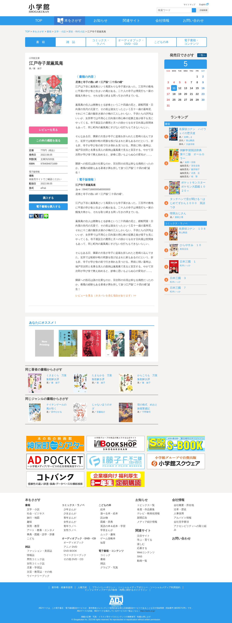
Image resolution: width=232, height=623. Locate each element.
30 (203, 99)
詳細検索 (203, 10)
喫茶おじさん (178, 213)
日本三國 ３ (178, 278)
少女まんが (70, 513)
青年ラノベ (70, 526)
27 (185, 99)
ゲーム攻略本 (107, 538)
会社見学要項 (181, 521)
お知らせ (141, 500)
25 (174, 99)
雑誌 (27, 546)
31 (168, 105)
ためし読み (48, 120)
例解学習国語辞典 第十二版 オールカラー (192, 154)
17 (168, 94)
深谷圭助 (195, 165)
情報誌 (30, 555)
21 (191, 94)
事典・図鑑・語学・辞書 (41, 534)
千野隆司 (146, 412)
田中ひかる (56, 412)
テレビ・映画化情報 (148, 513)
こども (30, 538)
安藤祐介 (101, 412)
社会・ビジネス (35, 513)
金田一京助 (190, 162)
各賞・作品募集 (146, 509)
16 (203, 88)
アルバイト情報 (182, 517)
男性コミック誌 (35, 559)
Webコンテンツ (146, 552)
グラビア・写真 (109, 567)
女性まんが (70, 521)
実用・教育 (33, 526)
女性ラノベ (70, 530)
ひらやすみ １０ (190, 245)
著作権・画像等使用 (62, 587)
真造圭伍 (184, 249)
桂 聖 (194, 176)
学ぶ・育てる (144, 539)
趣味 (29, 521)
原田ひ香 (179, 217)
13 (185, 88)
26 (179, 99)
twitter (36, 216)
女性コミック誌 (35, 563)
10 (168, 88)
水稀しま (188, 137)
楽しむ (141, 544)
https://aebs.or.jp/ (147, 611)
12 (179, 88)
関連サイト (143, 530)
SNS (139, 556)
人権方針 (82, 587)
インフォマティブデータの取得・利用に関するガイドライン (116, 590)
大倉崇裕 (190, 144)
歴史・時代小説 (76, 31)
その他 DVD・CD (73, 559)
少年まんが (70, 509)
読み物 (104, 517)
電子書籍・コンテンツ (111, 550)
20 (185, 94)
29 (197, 99)
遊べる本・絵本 (109, 513)
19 (179, 94)
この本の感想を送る (48, 140)
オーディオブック (74, 542)
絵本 (102, 509)
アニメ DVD (70, 546)
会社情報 (178, 500)
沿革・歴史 (180, 509)
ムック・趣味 (107, 534)
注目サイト (143, 535)
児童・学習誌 (34, 567)
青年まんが (70, 517)
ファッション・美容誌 (39, 550)
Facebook (41, 216)
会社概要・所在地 (184, 505)
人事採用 (179, 513)
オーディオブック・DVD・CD (79, 538)
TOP (27, 31)
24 (168, 99)
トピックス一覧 (146, 505)
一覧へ (202, 55)
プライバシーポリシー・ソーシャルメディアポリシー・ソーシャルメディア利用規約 (136, 587)
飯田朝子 (195, 169)
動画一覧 (142, 560)
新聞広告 (142, 517)
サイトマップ (189, 4)
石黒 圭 (195, 173)
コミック (105, 555)
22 (197, 94)
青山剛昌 (190, 140)
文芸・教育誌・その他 (39, 571)
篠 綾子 (37, 68)
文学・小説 (60, 31)
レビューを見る (48, 129)
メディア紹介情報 (147, 521)
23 (203, 94)
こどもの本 (105, 505)
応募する (142, 548)
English (204, 4)
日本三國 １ (188, 261)
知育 (102, 542)
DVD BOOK (70, 550)
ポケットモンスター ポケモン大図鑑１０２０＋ (194, 186)
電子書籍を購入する (48, 206)
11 (174, 88)
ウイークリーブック (38, 575)
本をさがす (38, 31)
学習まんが (107, 530)
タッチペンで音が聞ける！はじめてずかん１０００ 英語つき (187, 203)
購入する (48, 197)
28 (191, 99)
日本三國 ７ (178, 287)
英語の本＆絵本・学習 (112, 526)
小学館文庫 (34, 58)
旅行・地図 (33, 517)
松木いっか (185, 265)
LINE (46, 216)
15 (197, 88)
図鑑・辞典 (106, 521)
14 (191, 88)
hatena (31, 216)
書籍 (49, 31)
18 (174, 94)
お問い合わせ (181, 538)
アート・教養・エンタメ (41, 530)
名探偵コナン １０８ (192, 228)
